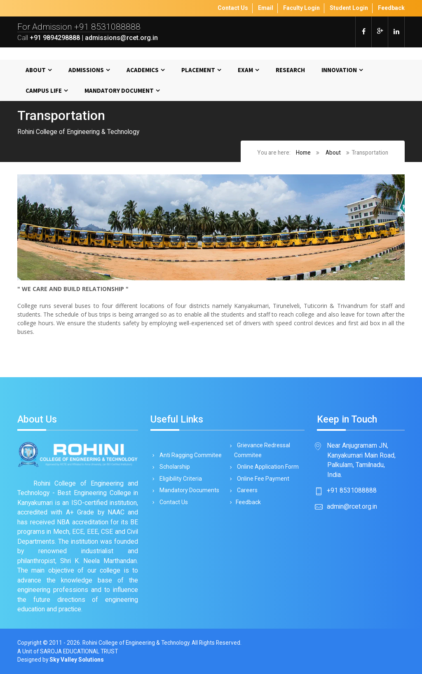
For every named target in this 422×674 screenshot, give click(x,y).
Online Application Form (266, 466)
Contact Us (172, 502)
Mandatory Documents (188, 490)
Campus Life (44, 90)
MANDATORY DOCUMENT (119, 90)
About (36, 70)
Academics (143, 70)
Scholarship (173, 466)
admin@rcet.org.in (352, 506)
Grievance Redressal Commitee (262, 450)
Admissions (86, 70)
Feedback (247, 502)
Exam (245, 70)
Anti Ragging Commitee (189, 455)
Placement (198, 70)
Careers (246, 490)
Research (290, 70)
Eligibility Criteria (179, 478)
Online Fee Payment (261, 478)
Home (303, 152)
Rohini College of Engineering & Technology (135, 642)
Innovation (339, 70)
